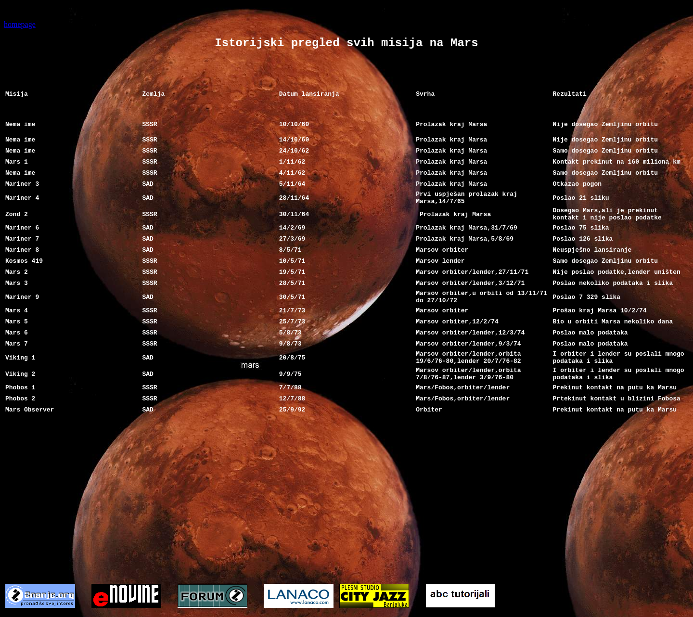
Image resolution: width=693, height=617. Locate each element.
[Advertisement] (346, 491)
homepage (20, 24)
